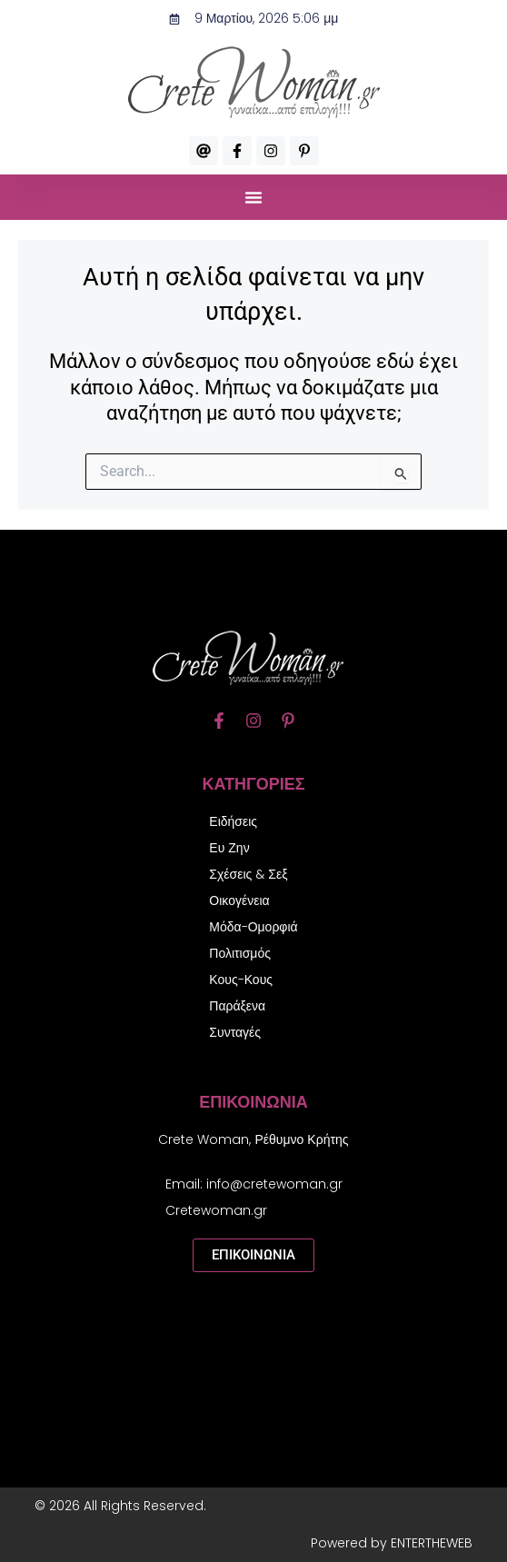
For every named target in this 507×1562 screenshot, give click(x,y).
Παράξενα (237, 1006)
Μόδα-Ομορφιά (253, 927)
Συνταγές (235, 1032)
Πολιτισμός (240, 953)
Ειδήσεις (233, 821)
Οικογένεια (239, 900)
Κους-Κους (241, 979)
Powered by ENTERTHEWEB (391, 1543)
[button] (253, 197)
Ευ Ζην (229, 848)
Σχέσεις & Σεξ (248, 874)
